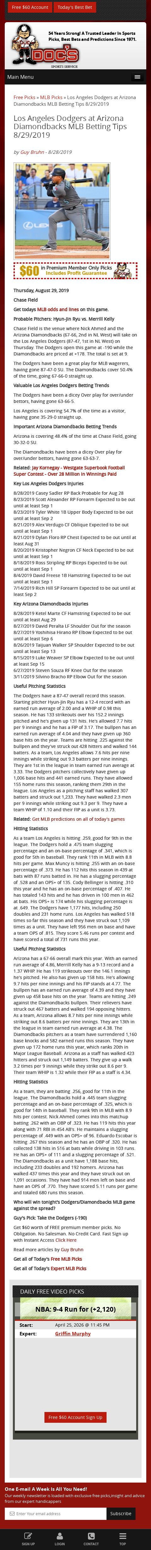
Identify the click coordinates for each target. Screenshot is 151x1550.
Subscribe (120, 1513)
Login (60, 1539)
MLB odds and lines (58, 309)
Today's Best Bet (75, 7)
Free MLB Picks (66, 1259)
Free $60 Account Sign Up (75, 1417)
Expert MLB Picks (68, 1268)
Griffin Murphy (73, 1333)
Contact (91, 1539)
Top (122, 1539)
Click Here (66, 1240)
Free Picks (24, 97)
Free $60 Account (30, 7)
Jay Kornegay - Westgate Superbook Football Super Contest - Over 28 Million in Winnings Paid (69, 471)
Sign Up (28, 1539)
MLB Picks (51, 97)
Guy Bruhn (32, 152)
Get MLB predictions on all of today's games (78, 819)
